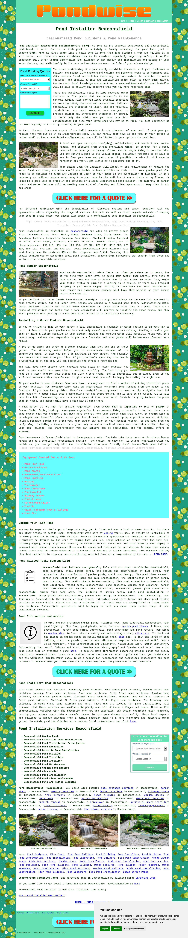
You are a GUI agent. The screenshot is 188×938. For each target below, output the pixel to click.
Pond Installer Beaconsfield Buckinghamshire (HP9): (54, 46)
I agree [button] (105, 929)
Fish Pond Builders (80, 854)
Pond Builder (126, 865)
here (73, 651)
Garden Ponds (68, 861)
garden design (154, 795)
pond (105, 718)
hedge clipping (104, 795)
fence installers (111, 791)
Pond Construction (155, 861)
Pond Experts (62, 913)
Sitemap (20, 913)
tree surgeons (55, 795)
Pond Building (105, 854)
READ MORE (160, 554)
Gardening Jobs (145, 878)
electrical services (150, 798)
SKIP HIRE (46, 798)
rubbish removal (49, 802)
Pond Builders (106, 858)
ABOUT (140, 21)
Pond (21, 231)
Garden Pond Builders (108, 868)
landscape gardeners (151, 805)
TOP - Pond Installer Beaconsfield (42, 895)
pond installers (84, 256)
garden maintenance (94, 798)
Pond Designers (37, 854)
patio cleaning (48, 809)
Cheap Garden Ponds (135, 872)
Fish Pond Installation (124, 861)
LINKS (131, 21)
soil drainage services (117, 788)
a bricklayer (95, 802)
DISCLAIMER (162, 21)
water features (158, 711)
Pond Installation (58, 858)
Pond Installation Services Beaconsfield (60, 729)
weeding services (62, 791)
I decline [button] (116, 929)
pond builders (111, 248)
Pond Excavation (83, 858)
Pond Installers (128, 854)
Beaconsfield (79, 231)
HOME (123, 21)
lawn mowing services (98, 809)
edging (108, 533)
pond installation (147, 704)
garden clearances (55, 805)
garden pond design (98, 595)
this (121, 637)
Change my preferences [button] (134, 929)
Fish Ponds (57, 854)
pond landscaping (149, 595)
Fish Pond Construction (133, 858)
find (29, 689)
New (43, 913)
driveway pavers (158, 791)
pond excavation (101, 588)
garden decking (102, 805)
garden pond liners (135, 626)
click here (142, 633)
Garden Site (56, 633)
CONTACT (150, 21)
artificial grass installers (150, 802)
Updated (50, 913)
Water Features (104, 865)
